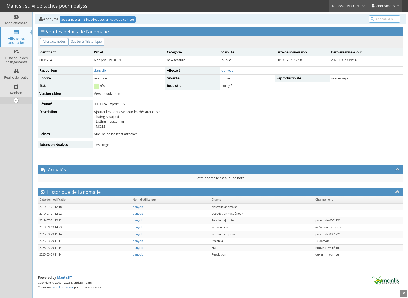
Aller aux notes (54, 41)
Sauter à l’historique (86, 41)
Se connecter (70, 19)
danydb (100, 70)
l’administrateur (62, 287)
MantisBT (64, 277)
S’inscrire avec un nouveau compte (109, 19)
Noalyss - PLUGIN (348, 5)
